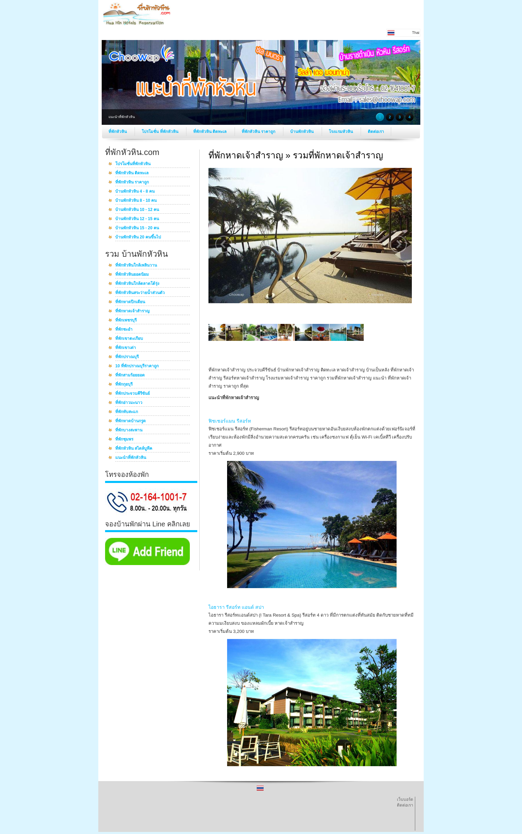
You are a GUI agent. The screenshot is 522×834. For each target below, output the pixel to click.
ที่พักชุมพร (124, 440)
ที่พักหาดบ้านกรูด (130, 421)
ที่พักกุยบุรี (124, 385)
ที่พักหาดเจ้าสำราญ (132, 311)
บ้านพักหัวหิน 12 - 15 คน (137, 219)
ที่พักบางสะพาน (128, 430)
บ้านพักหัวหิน (302, 131)
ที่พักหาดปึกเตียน (130, 302)
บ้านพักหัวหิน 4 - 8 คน (135, 192)
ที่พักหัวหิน (118, 131)
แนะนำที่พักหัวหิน (130, 458)
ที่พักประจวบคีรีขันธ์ (132, 394)
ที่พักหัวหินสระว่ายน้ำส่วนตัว (140, 293)
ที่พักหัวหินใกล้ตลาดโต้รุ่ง (137, 284)
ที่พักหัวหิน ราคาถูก (259, 131)
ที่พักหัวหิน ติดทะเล (210, 131)
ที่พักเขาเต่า (125, 348)
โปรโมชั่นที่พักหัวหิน (132, 164)
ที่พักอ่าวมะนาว (128, 403)
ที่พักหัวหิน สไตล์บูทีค (133, 449)
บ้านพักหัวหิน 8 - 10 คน (136, 201)
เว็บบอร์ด (405, 799)
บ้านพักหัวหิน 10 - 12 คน (137, 210)
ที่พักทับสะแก (126, 412)
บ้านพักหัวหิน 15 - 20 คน (137, 228)
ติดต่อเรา (376, 131)
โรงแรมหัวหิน (341, 131)
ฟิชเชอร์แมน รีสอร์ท (229, 421)
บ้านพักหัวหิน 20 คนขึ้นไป (138, 237)
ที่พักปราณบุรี (127, 357)
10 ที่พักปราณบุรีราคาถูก (137, 366)
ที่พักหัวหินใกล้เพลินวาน (136, 266)
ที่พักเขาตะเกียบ (129, 339)
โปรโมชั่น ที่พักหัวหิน (160, 131)
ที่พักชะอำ (124, 330)
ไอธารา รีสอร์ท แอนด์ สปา (236, 607)
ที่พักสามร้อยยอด (130, 375)
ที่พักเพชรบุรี (126, 320)
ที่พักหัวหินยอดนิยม (132, 275)
